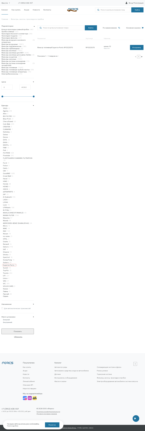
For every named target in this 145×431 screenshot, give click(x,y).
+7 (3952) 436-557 (25, 3)
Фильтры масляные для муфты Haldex (16, 55)
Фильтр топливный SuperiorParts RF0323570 (55, 47)
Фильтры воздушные (10, 44)
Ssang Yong (7, 260)
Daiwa (5, 134)
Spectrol (6, 257)
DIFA (5, 140)
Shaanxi (6, 252)
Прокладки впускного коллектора (15, 34)
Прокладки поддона (10, 36)
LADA (5, 199)
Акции (26, 10)
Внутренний (7, 322)
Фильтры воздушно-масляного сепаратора (14, 41)
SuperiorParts (9, 265)
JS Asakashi (7, 197)
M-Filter (6, 210)
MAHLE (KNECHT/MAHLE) (13, 213)
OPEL (5, 239)
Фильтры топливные (9, 67)
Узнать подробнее (13, 426)
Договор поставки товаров (47, 414)
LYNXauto (7, 207)
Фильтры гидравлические (11, 46)
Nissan (5, 234)
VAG (4, 281)
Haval (5, 179)
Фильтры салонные (9, 59)
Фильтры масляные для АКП (13, 53)
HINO (5, 181)
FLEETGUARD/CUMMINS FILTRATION (17, 158)
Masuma (6, 218)
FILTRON (6, 153)
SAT (4, 249)
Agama (5, 111)
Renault (6, 244)
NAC (4, 231)
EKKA (5, 142)
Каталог (5, 10)
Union (5, 278)
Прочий (6, 294)
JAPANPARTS (8, 192)
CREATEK (6, 127)
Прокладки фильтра (9, 38)
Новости (36, 10)
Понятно (52, 425)
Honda (5, 184)
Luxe (5, 205)
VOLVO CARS (8, 286)
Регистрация (138, 3)
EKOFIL (6, 145)
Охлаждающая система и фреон (109, 367)
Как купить (16, 10)
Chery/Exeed (8, 121)
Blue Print (7, 119)
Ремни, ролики (102, 371)
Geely (5, 168)
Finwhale (6, 155)
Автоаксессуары (60, 367)
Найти (137, 10)
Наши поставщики (29, 388)
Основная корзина (133, 28)
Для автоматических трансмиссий (17, 308)
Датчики (57, 374)
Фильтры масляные (9, 50)
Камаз (5, 289)
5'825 (5, 108)
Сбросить (18, 337)
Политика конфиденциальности (48, 411)
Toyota (5, 273)
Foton (5, 165)
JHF (4, 194)
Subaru (6, 262)
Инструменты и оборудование (65, 378)
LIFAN (5, 202)
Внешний (6, 320)
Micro (5, 226)
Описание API (28, 385)
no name (6, 236)
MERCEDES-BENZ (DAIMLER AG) (16, 223)
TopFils (6, 270)
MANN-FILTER (8, 215)
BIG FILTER (7, 116)
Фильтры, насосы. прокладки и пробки (111, 378)
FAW (5, 148)
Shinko (5, 254)
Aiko (5, 113)
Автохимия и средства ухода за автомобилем (71, 371)
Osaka (5, 241)
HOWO (5, 186)
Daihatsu (6, 132)
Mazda (5, 220)
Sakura (5, 247)
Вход (131, 3)
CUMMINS (7, 129)
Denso (5, 137)
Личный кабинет (29, 381)
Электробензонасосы (10, 74)
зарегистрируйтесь (69, 428)
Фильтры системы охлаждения (13, 61)
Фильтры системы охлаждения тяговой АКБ (13, 64)
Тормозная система (104, 374)
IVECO (5, 189)
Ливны (5, 291)
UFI (4, 276)
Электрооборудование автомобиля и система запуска (117, 381)
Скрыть (5, 296)
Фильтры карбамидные (11, 48)
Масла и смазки (60, 381)
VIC (4, 283)
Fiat (4, 150)
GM (4, 171)
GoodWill (6, 173)
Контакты (47, 10)
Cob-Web (6, 124)
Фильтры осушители (9, 57)
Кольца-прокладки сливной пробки (15, 29)
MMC (5, 228)
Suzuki (5, 268)
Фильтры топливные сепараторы (14, 72)
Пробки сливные (8, 31)
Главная (5, 19)
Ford (5, 163)
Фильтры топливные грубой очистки (16, 70)
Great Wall (7, 176)
